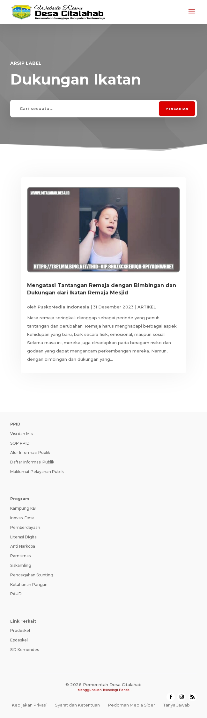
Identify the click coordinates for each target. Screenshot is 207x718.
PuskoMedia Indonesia (63, 306)
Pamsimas (20, 555)
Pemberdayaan (25, 527)
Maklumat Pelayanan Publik (37, 471)
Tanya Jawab (176, 704)
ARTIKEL (146, 306)
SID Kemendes (24, 649)
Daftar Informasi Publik (32, 462)
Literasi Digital (24, 537)
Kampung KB (23, 508)
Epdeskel (19, 640)
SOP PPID (20, 443)
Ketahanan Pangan (29, 584)
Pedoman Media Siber (131, 704)
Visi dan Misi (21, 433)
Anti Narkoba (22, 546)
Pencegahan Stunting (31, 575)
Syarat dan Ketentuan (77, 704)
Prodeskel (20, 630)
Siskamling (20, 565)
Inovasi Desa (22, 517)
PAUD (16, 593)
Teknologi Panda (116, 690)
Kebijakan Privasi (29, 704)
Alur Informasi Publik (30, 452)
